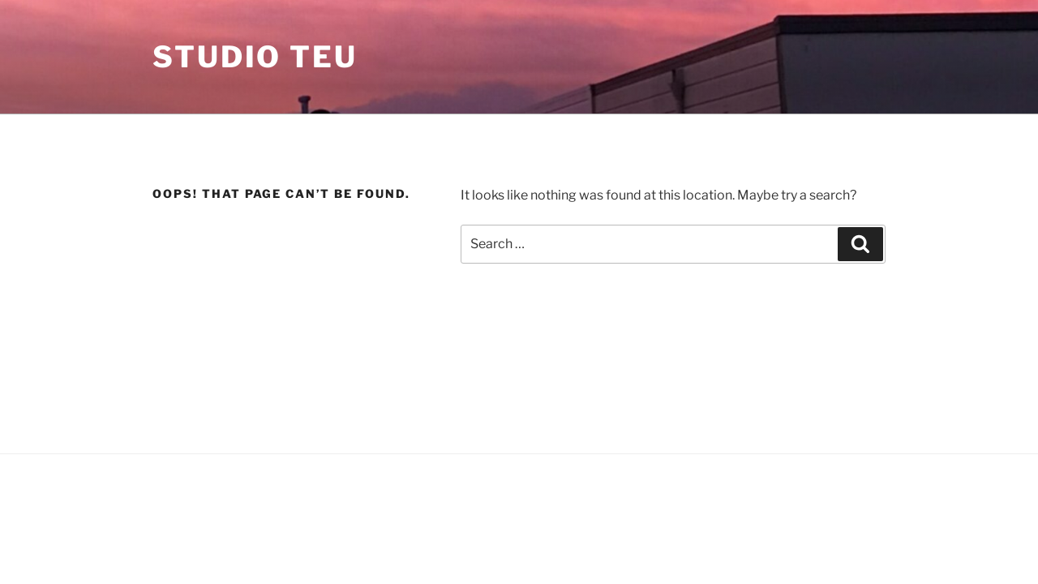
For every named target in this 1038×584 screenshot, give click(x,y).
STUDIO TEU (255, 57)
